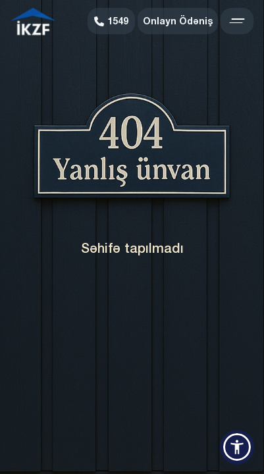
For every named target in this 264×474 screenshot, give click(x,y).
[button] (237, 447)
